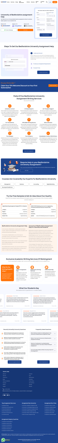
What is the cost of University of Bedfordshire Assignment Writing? (41, 339)
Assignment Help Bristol (49, 409)
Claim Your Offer (53, 85)
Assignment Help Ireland (6, 428)
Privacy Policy (31, 380)
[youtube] (4, 395)
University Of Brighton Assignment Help (29, 405)
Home (8, 2)
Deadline (38, 27)
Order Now (25, 29)
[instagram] (9, 395)
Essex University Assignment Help (28, 414)
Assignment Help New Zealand (7, 430)
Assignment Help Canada (7, 423)
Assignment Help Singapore (7, 421)
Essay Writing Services (6, 410)
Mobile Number (49, 18)
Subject (38, 22)
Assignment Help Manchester (50, 414)
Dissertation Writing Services (7, 407)
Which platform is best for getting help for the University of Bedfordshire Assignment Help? (41, 333)
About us (4, 373)
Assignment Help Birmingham (50, 407)
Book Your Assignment (29, 151)
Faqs (30, 375)
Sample (4, 386)
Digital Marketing (50, 184)
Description (49, 23)
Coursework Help (5, 414)
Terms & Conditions (6, 380)
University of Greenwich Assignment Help (30, 409)
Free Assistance (46, 34)
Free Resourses (21, 2)
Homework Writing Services (7, 412)
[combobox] (48, 21)
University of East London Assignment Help (30, 412)
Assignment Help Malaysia (7, 425)
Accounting (36, 184)
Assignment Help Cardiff (49, 412)
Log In (50, 2)
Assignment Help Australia (7, 426)
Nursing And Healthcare (7, 187)
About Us (37, 2)
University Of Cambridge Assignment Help (30, 407)
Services (12, 2)
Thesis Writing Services (6, 409)
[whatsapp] (6, 395)
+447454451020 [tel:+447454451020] (6, 389)
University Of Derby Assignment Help (29, 410)
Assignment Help (5, 405)
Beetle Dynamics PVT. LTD (31, 440)
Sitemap (30, 384)
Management (7, 184)
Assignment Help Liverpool (50, 410)
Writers (28, 2)
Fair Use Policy (31, 382)
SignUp (54, 2)
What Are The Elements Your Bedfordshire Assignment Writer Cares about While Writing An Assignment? (41, 344)
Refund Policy (31, 377)
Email (37, 17)
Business (22, 184)
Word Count (50, 13)
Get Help (26, 170)
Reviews (33, 2)
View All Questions (43, 362)
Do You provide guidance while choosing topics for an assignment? (42, 350)
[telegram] (7, 395)
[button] (47, 2)
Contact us (42, 2)
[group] (14, 210)
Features (4, 382)
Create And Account (43, 72)
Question (30, 373)
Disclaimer (31, 379)
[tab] (43, 56)
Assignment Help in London (50, 405)
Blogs (17, 2)
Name (38, 12)
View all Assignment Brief (14, 362)
